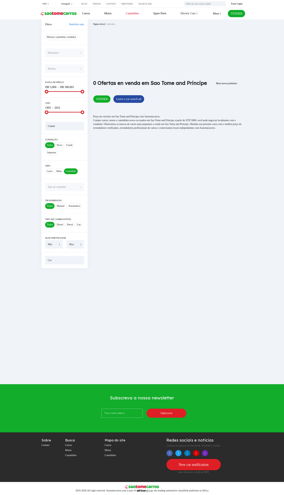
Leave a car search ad (128, 98)
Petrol (70, 224)
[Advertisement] (64, 326)
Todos (50, 145)
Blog (84, 4)
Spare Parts (159, 13)
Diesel (60, 224)
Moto (59, 171)
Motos (108, 13)
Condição (51, 139)
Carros (86, 13)
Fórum (97, 4)
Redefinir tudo (76, 24)
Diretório (127, 4)
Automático (74, 206)
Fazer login (237, 3)
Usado (69, 145)
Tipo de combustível (58, 219)
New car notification (193, 465)
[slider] (46, 91)
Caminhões (132, 13)
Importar (51, 152)
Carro (50, 171)
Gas (79, 224)
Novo (59, 145)
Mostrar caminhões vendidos (61, 37)
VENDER (236, 13)
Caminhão (71, 171)
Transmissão (53, 200)
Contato (111, 4)
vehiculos (111, 24)
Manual (60, 206)
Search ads (145, 4)
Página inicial (99, 24)
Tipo (47, 165)
